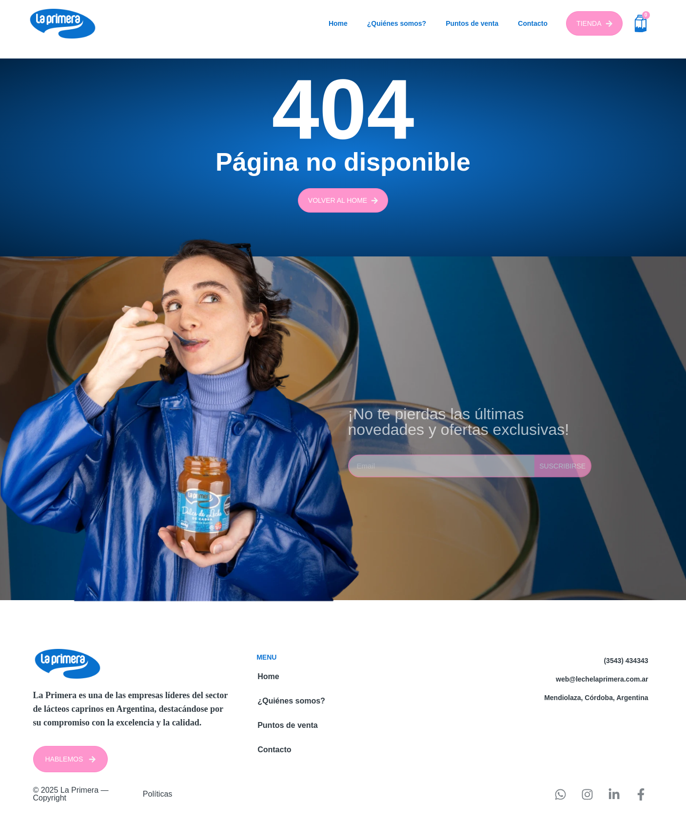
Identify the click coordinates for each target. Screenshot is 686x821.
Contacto (533, 23)
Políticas (157, 794)
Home (338, 23)
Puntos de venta (472, 23)
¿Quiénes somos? (396, 23)
